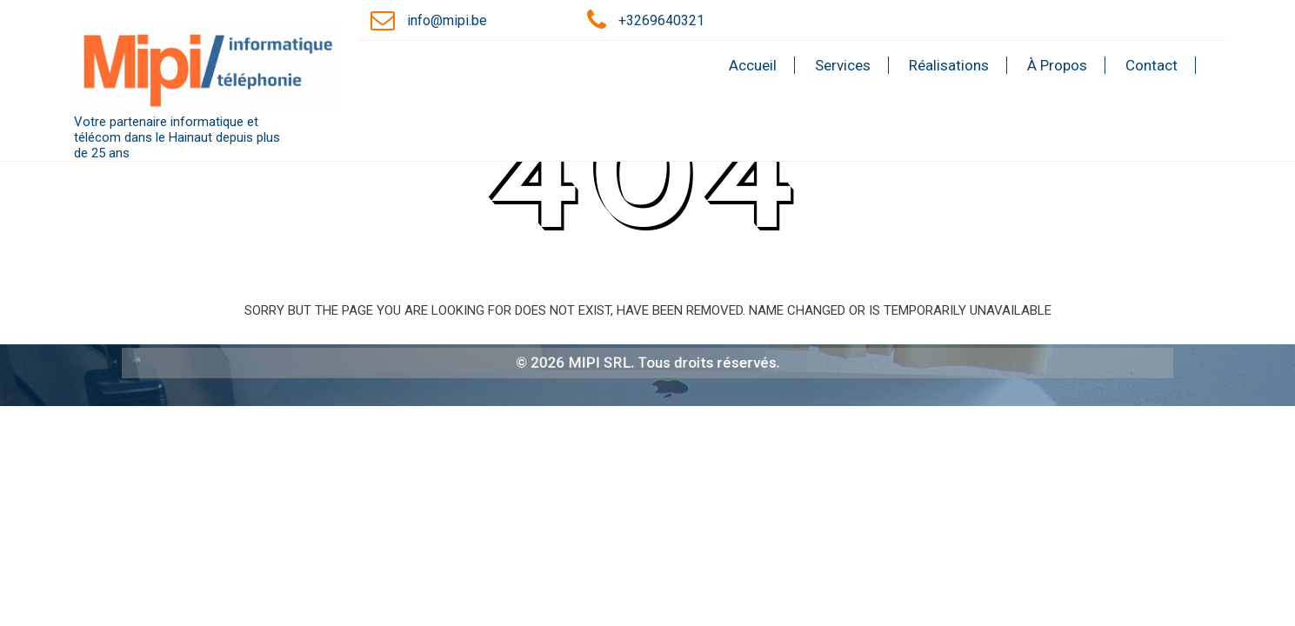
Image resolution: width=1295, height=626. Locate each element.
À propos (1057, 65)
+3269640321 (661, 20)
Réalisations (949, 65)
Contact (1151, 65)
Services (843, 65)
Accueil (753, 65)
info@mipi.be (447, 20)
